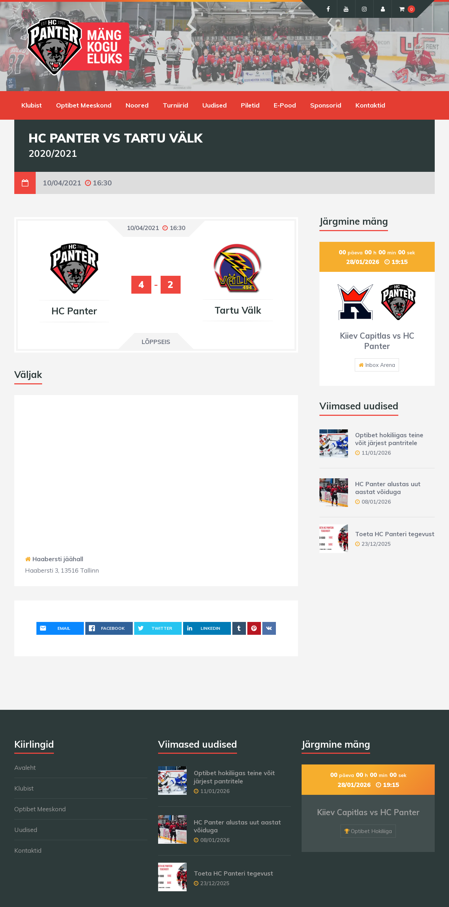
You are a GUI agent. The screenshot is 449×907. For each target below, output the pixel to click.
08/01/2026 (376, 501)
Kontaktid (370, 105)
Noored (137, 105)
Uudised (214, 105)
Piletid (250, 105)
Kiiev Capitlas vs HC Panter (377, 341)
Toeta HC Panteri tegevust (394, 534)
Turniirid (175, 105)
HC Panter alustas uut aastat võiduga (387, 487)
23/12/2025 (376, 543)
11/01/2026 (376, 452)
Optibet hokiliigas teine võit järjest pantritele (389, 439)
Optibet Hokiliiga (371, 831)
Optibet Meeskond (83, 105)
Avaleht (25, 767)
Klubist (31, 105)
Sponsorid (325, 105)
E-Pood (285, 105)
